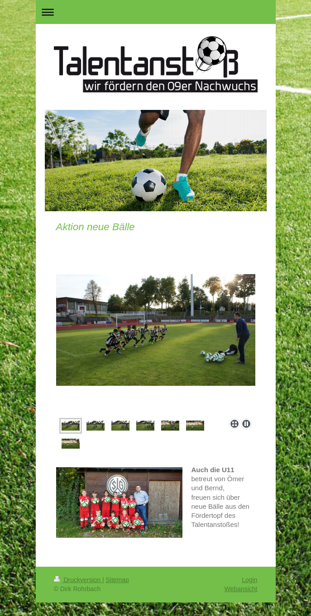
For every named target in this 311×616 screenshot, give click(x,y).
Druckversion (78, 579)
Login (249, 579)
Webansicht (241, 588)
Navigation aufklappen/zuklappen (155, 12)
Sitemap (117, 579)
